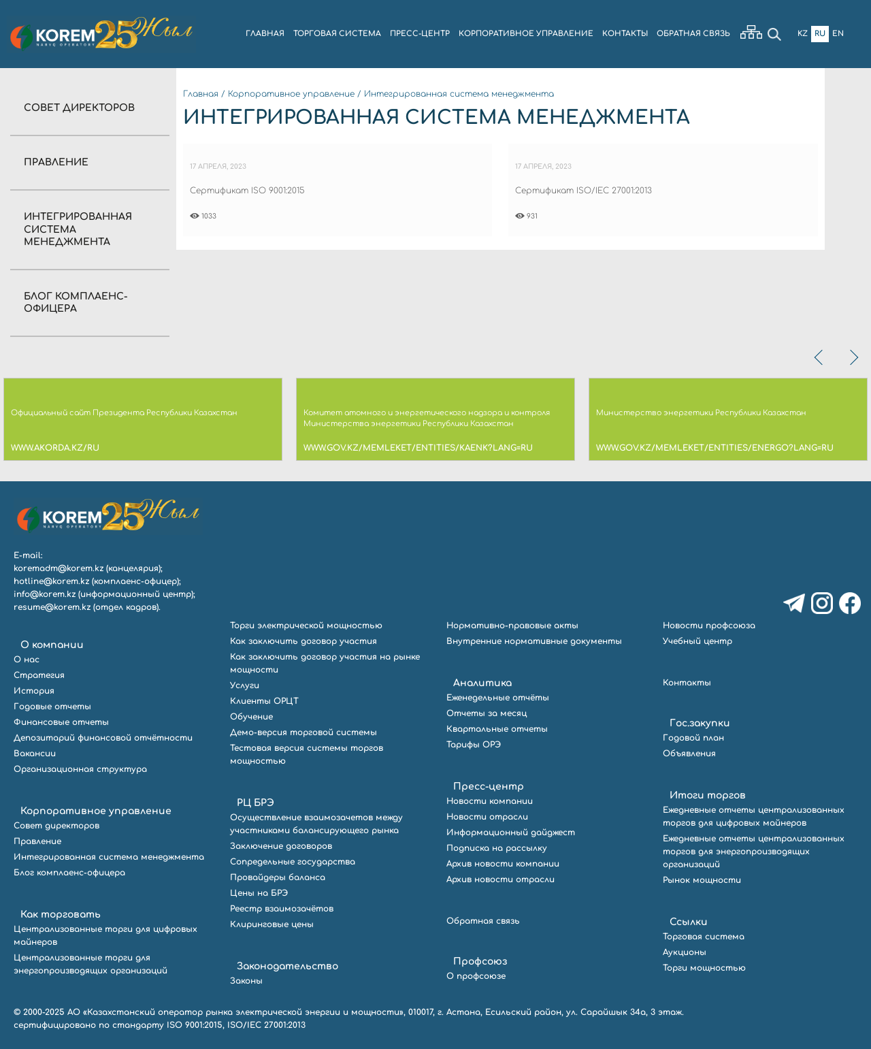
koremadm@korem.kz (58, 568)
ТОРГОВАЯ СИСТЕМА (337, 33)
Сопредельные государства (292, 862)
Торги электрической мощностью (306, 625)
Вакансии (35, 753)
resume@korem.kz (52, 607)
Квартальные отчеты (497, 729)
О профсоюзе (476, 976)
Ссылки (689, 922)
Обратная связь (483, 921)
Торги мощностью (704, 968)
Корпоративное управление (291, 94)
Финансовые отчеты (61, 722)
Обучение (251, 717)
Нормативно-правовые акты (512, 625)
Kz (803, 33)
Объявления (689, 753)
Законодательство (287, 966)
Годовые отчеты (52, 706)
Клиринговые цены (272, 924)
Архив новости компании (502, 864)
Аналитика (482, 683)
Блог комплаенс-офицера (69, 872)
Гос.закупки (700, 723)
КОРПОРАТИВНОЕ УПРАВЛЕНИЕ (526, 33)
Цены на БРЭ (259, 893)
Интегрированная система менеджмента (459, 94)
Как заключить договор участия (303, 641)
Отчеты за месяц (486, 713)
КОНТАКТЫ (625, 33)
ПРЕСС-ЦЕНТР (420, 33)
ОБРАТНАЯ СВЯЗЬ (693, 33)
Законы (246, 981)
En (838, 33)
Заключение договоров (281, 846)
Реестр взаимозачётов (281, 909)
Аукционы (684, 952)
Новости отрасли (487, 817)
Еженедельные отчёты (497, 698)
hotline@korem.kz (51, 581)
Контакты (687, 683)
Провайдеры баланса (277, 877)
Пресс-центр (488, 786)
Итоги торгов (708, 795)
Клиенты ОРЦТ (264, 701)
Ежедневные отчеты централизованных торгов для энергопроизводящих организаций (753, 851)
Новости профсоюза (709, 625)
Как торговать (60, 914)
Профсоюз (480, 961)
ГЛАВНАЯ (265, 33)
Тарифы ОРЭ (473, 744)
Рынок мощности (702, 880)
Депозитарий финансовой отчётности (103, 738)
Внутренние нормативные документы (534, 641)
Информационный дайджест (510, 832)
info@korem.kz (45, 594)
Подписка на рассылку (496, 848)
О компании (52, 645)
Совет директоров (79, 108)
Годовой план (693, 738)
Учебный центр (697, 641)
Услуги (244, 685)
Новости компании (489, 801)
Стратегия (39, 675)
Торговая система (703, 936)
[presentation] (820, 357)
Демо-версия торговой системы (303, 732)
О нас (26, 659)
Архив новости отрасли (500, 879)
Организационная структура (80, 769)
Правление (56, 162)
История (34, 691)
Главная (200, 94)
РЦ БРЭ (255, 803)
